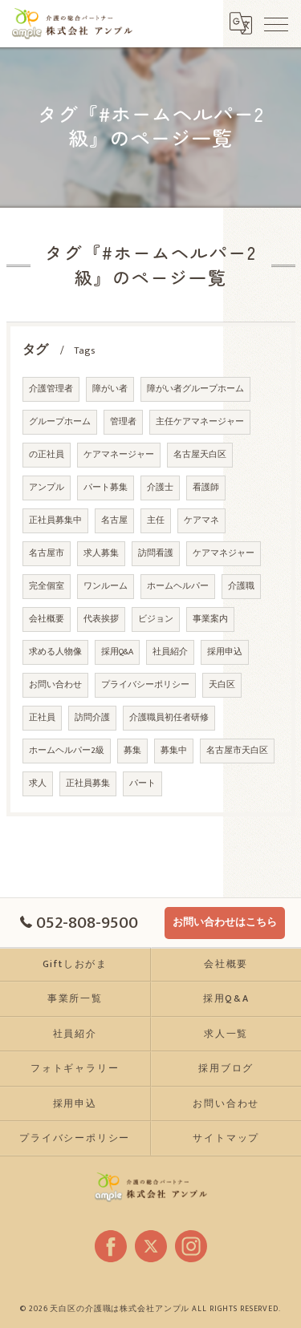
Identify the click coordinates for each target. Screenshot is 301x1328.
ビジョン (155, 620)
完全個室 (46, 588)
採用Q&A (117, 653)
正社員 (42, 719)
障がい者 (110, 390)
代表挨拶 (101, 620)
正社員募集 (88, 785)
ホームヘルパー (178, 588)
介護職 (241, 588)
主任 (156, 522)
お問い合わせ (55, 686)
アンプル (46, 489)
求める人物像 (55, 653)
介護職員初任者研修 (169, 719)
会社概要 (46, 620)
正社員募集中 (55, 522)
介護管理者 (51, 390)
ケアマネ (201, 522)
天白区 (222, 686)
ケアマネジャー (223, 555)
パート (142, 785)
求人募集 (101, 555)
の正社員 (46, 456)
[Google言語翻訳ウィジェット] (240, 23)
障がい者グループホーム (195, 390)
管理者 (123, 423)
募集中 (174, 752)
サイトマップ (226, 1138)
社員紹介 (170, 653)
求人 (38, 785)
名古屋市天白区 (237, 752)
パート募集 (105, 489)
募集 (132, 752)
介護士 (160, 489)
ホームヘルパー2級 (66, 752)
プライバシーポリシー (145, 686)
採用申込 (224, 653)
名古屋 (114, 522)
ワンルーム (105, 588)
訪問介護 (92, 719)
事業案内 (210, 620)
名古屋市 (46, 555)
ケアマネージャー (118, 456)
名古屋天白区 (199, 456)
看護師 (206, 489)
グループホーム (60, 423)
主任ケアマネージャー (200, 423)
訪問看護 (155, 555)
